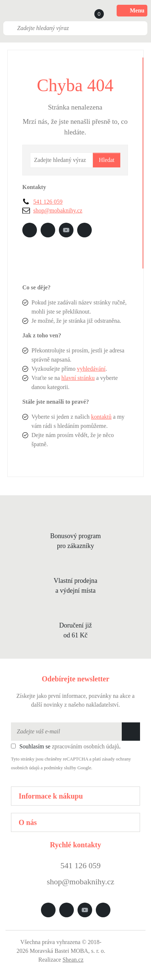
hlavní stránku (78, 378)
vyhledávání (91, 369)
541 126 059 (48, 202)
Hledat (106, 160)
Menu (132, 10)
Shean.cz (73, 959)
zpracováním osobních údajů (85, 746)
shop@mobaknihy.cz (57, 210)
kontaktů (101, 417)
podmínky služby (60, 767)
